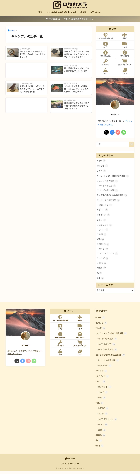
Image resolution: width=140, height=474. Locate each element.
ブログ (103, 230)
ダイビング (103, 216)
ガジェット (105, 226)
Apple (101, 160)
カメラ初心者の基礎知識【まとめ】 (61, 12)
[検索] (131, 144)
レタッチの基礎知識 (109, 201)
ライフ (101, 221)
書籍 (102, 264)
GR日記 (104, 245)
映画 (102, 235)
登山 (100, 279)
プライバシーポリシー (70, 467)
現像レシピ (105, 205)
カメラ (103, 250)
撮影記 (83, 12)
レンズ (103, 259)
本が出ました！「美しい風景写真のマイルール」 (70, 19)
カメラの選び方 (107, 186)
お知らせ (102, 166)
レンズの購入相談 (108, 191)
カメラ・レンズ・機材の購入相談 (113, 176)
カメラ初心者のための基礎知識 (112, 196)
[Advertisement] (26, 70)
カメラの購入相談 (108, 181)
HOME (70, 461)
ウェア (101, 171)
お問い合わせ (96, 12)
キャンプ (102, 210)
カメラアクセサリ (108, 254)
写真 (40, 12)
